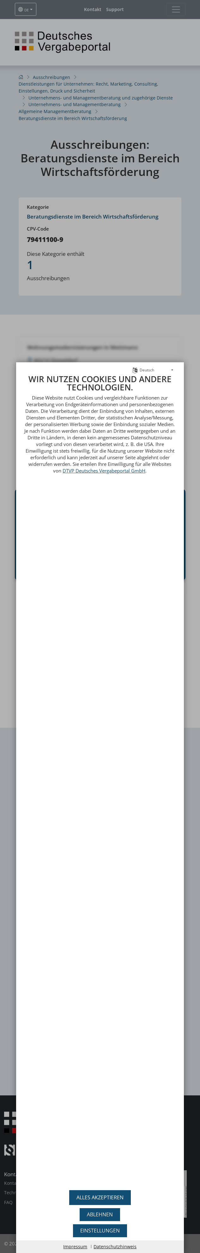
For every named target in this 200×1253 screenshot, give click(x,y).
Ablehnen (100, 1214)
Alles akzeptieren (100, 1197)
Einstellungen (100, 1230)
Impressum (75, 1247)
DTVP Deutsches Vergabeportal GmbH (104, 456)
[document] (100, 772)
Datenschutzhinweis (115, 1247)
